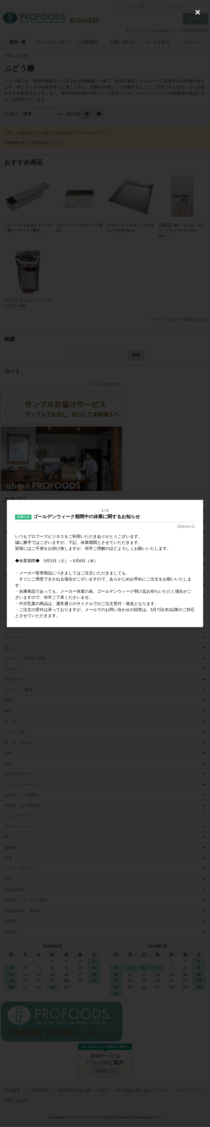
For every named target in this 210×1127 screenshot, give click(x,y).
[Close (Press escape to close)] (198, 12)
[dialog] (105, 563)
